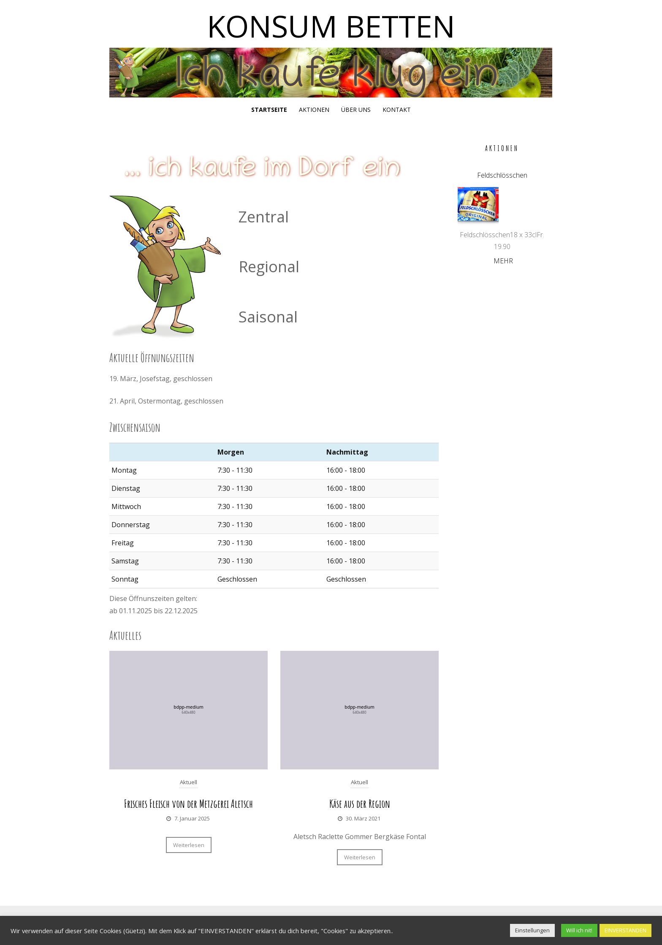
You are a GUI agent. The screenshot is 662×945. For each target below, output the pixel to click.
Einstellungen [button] (532, 930)
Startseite (269, 110)
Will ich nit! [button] (579, 930)
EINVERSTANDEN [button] (625, 930)
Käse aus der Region (359, 803)
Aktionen (314, 110)
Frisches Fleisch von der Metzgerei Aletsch (188, 803)
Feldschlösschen (502, 175)
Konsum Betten (331, 25)
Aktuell (188, 782)
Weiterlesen (188, 845)
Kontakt (397, 110)
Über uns (356, 110)
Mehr (503, 260)
